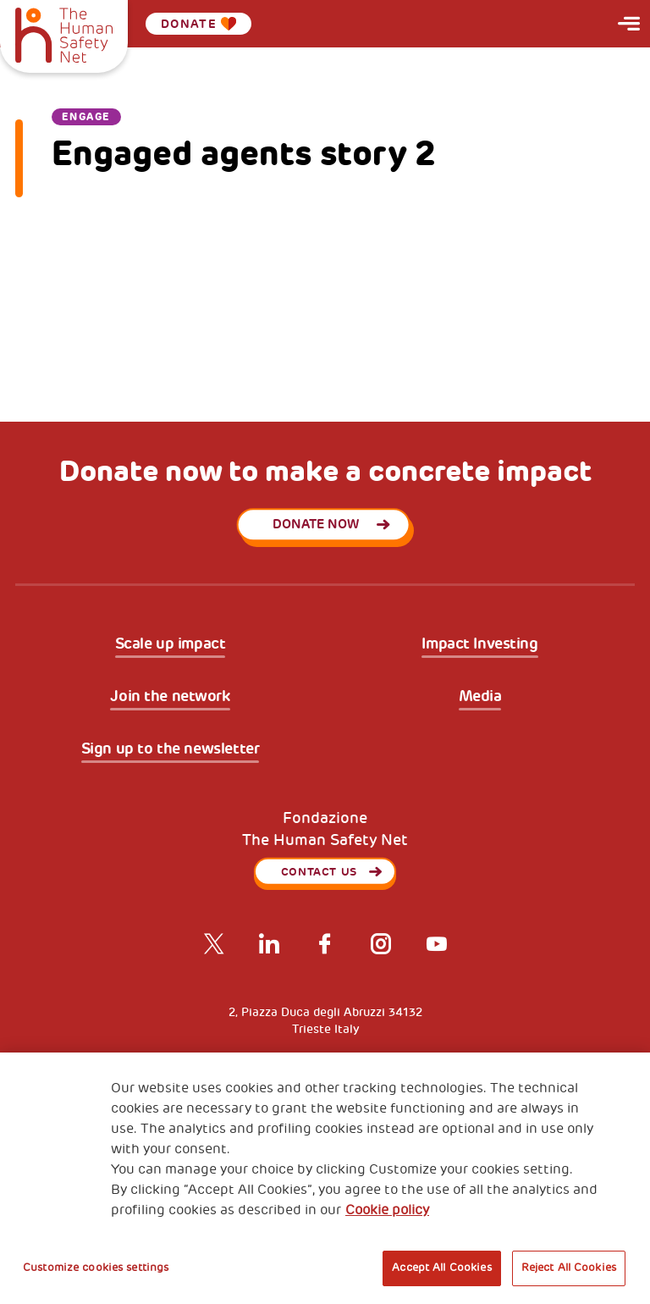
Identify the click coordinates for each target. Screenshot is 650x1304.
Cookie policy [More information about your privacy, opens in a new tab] (387, 1210)
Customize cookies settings (95, 1267)
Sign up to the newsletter (170, 749)
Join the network (169, 697)
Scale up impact (170, 644)
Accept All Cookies (441, 1267)
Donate (199, 23)
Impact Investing (479, 644)
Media (480, 697)
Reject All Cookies (568, 1267)
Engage (86, 117)
